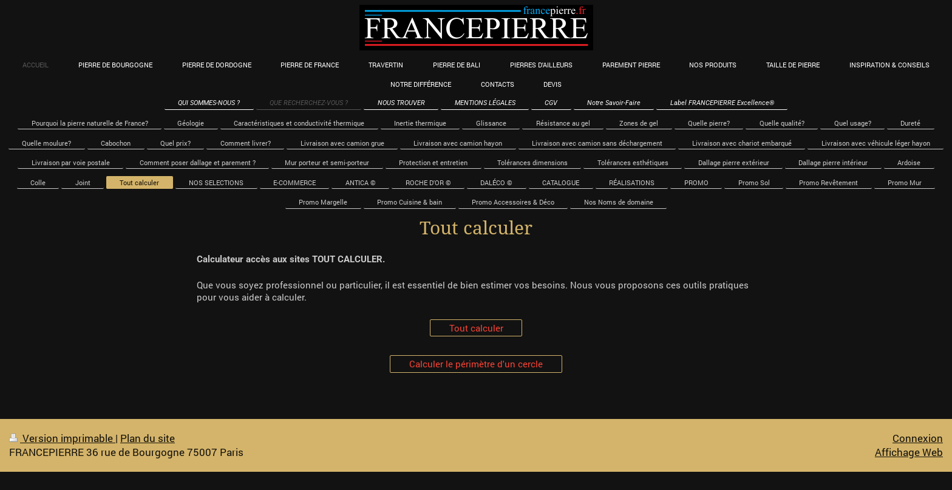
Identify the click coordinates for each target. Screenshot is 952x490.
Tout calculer (476, 328)
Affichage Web (909, 452)
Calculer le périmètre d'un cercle (476, 364)
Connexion (917, 438)
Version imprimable (62, 438)
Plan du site (147, 438)
